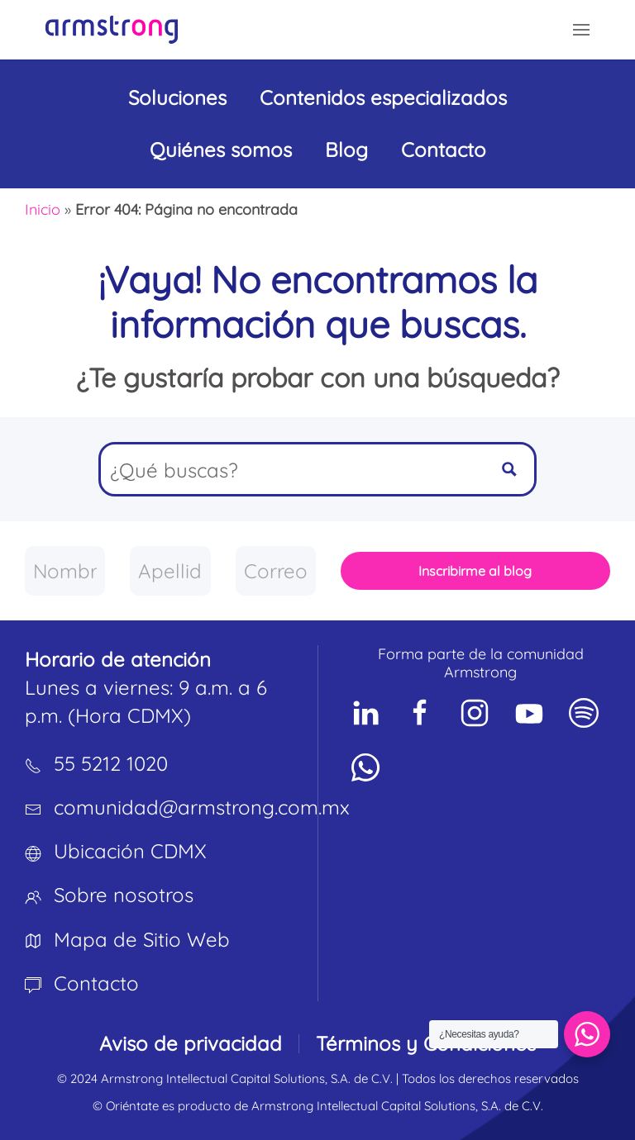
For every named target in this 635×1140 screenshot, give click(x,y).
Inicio (42, 209)
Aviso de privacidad (190, 1043)
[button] (581, 29)
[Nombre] (65, 571)
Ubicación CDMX (130, 850)
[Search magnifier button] (509, 469)
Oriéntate (132, 1106)
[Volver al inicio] (111, 29)
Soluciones (177, 97)
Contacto (443, 149)
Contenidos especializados (383, 97)
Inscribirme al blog (475, 571)
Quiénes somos (221, 149)
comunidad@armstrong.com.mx (202, 807)
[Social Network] (365, 713)
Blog (346, 149)
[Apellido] (170, 571)
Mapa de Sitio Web (142, 939)
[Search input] (293, 469)
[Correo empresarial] (276, 571)
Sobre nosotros (123, 894)
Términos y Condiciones (426, 1043)
